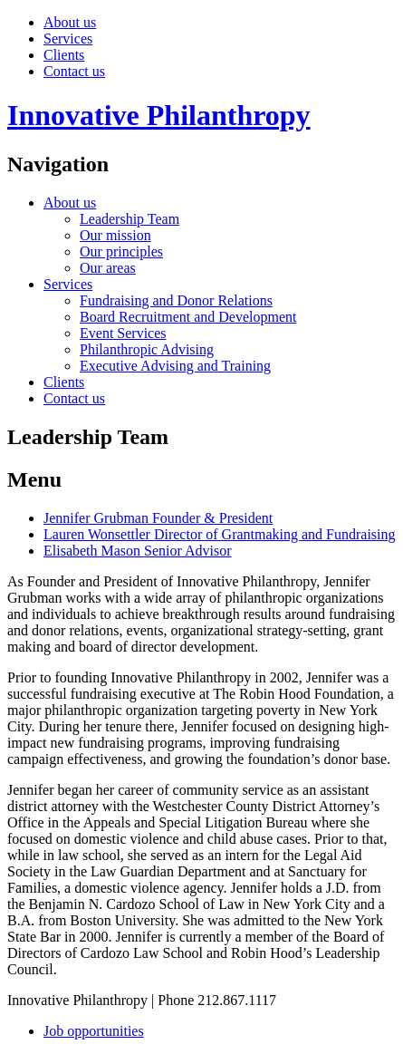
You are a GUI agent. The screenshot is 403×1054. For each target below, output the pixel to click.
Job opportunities (93, 1031)
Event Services (123, 333)
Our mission (115, 235)
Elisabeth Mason (137, 550)
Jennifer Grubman (158, 518)
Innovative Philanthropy (159, 115)
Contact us (74, 71)
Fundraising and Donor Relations (176, 300)
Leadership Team (129, 219)
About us (69, 22)
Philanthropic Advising (147, 349)
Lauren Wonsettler (219, 534)
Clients (63, 55)
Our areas (108, 268)
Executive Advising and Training (175, 365)
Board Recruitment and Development (188, 316)
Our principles (121, 251)
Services (67, 38)
